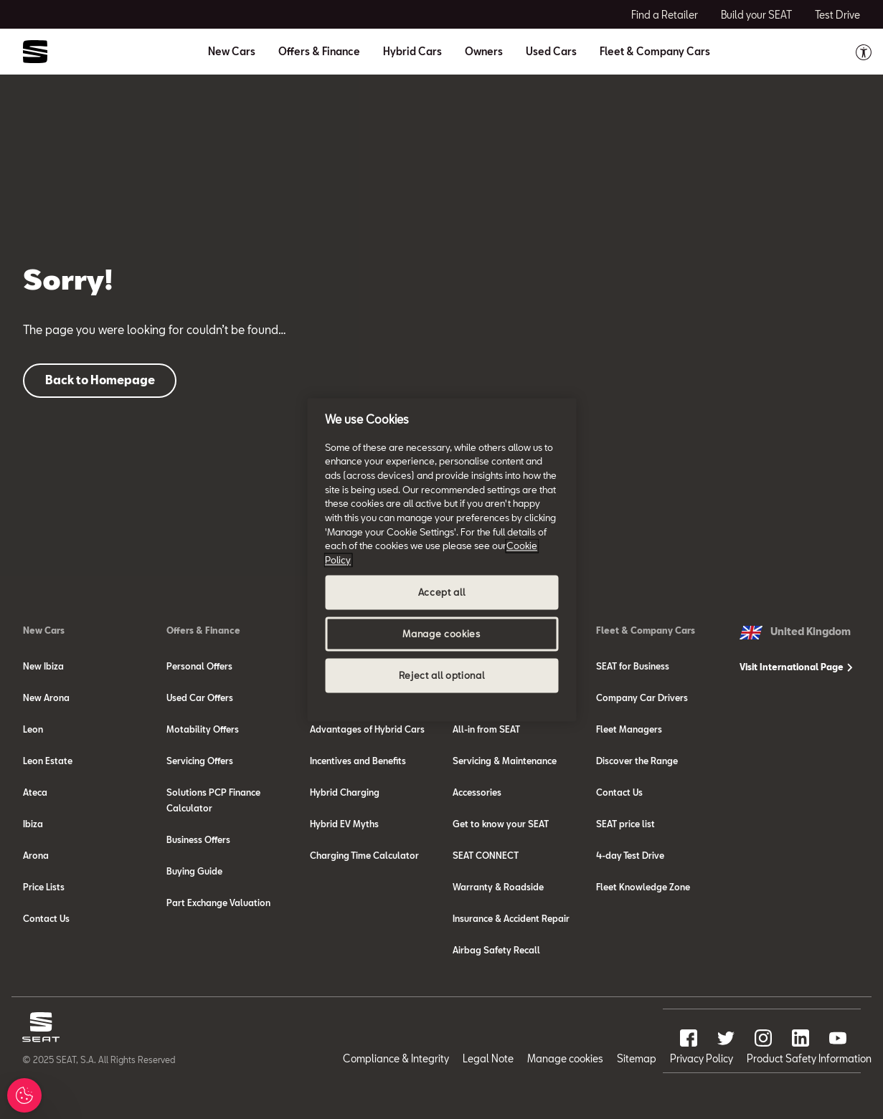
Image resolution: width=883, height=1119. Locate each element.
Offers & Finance (203, 630)
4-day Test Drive (630, 855)
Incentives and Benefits (358, 761)
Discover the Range (637, 761)
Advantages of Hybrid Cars (367, 729)
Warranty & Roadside (498, 887)
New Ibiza (43, 666)
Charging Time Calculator (364, 855)
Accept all (442, 592)
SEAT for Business (632, 666)
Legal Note (488, 1058)
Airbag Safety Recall (496, 950)
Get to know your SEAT (501, 824)
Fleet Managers (629, 729)
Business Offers (198, 839)
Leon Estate (47, 761)
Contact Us (46, 918)
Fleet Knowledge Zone (643, 887)
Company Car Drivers (642, 697)
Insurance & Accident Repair (511, 918)
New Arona (46, 697)
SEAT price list (625, 824)
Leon (33, 729)
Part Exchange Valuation (218, 902)
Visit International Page (796, 667)
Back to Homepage (100, 379)
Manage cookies (565, 1058)
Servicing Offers (199, 761)
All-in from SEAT (486, 729)
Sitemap (636, 1058)
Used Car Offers (199, 697)
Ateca (35, 792)
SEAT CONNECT (486, 855)
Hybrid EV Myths (344, 824)
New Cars (44, 630)
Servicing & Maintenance (505, 761)
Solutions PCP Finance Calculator (213, 800)
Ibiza (33, 824)
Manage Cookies (32, 1095)
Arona (36, 855)
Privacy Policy (701, 1058)
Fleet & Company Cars (645, 630)
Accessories (477, 792)
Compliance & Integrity (396, 1058)
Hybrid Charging (344, 792)
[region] (441, 559)
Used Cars (551, 51)
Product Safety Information (809, 1058)
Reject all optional (441, 675)
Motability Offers (202, 729)
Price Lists (44, 887)
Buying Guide (194, 871)
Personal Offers (199, 666)
